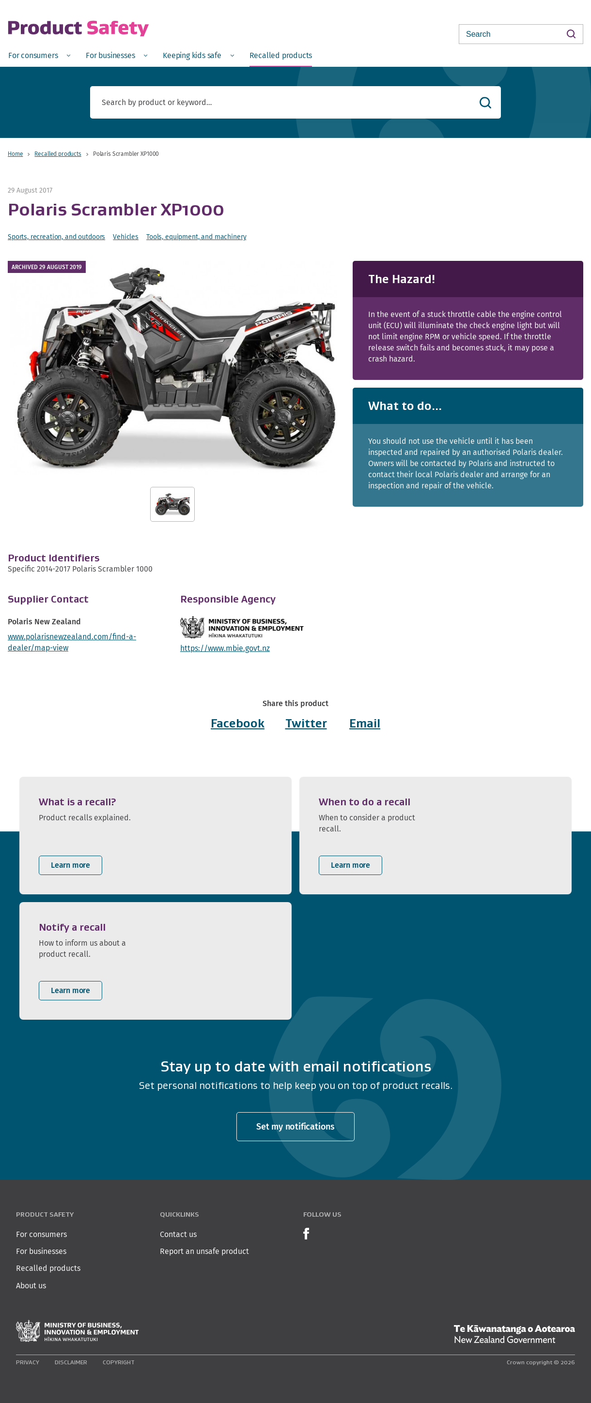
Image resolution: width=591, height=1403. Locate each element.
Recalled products (57, 154)
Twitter (306, 723)
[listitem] (155, 835)
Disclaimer (71, 1362)
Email (364, 723)
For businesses (41, 1251)
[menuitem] (39, 55)
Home (15, 154)
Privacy (27, 1362)
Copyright (119, 1362)
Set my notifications (295, 1126)
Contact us (178, 1234)
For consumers (41, 1234)
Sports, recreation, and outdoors (56, 236)
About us (31, 1285)
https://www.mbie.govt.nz (225, 648)
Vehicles (126, 236)
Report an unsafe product (204, 1251)
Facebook (237, 723)
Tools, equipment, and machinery (196, 236)
